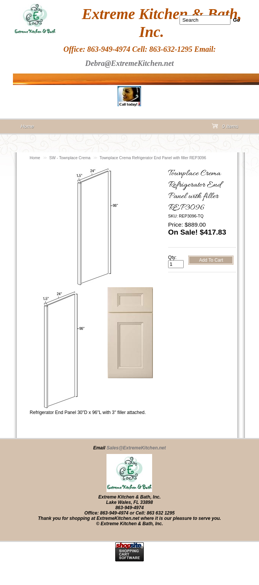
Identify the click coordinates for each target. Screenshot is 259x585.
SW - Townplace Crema (70, 158)
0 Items (225, 127)
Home (35, 158)
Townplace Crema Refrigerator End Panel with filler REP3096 (153, 158)
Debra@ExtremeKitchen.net (129, 63)
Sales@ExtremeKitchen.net (136, 448)
